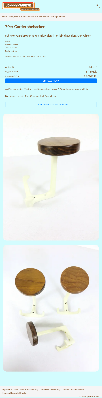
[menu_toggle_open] (97, 5)
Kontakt (65, 389)
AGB (16, 389)
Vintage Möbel (58, 16)
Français (15, 393)
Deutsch (6, 393)
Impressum (7, 389)
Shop (4, 16)
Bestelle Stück (51, 81)
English (23, 393)
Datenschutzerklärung (50, 389)
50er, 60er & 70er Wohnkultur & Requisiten (29, 16)
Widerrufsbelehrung (29, 389)
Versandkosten (16, 89)
